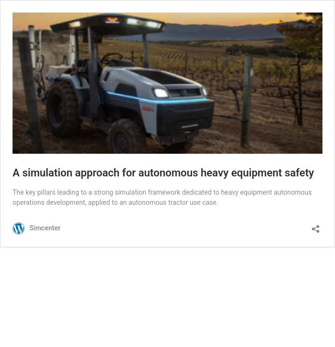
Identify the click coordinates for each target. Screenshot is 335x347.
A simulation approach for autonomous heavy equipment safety (163, 173)
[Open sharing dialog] (315, 225)
